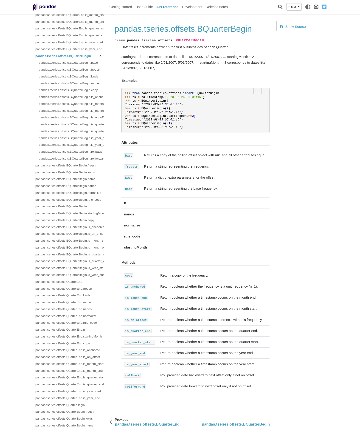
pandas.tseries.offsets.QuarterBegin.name (64, 425)
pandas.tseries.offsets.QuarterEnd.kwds (62, 295)
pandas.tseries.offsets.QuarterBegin (60, 405)
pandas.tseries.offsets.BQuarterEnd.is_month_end (69, 21)
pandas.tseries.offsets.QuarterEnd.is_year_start (68, 391)
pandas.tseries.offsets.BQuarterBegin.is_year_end (71, 138)
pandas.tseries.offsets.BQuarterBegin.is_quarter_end (71, 124)
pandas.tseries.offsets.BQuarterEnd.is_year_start (69, 42)
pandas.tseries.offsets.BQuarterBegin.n (62, 206)
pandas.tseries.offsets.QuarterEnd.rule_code (66, 322)
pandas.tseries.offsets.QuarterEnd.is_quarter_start (69, 377)
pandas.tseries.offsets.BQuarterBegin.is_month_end (71, 104)
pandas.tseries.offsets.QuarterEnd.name (63, 302)
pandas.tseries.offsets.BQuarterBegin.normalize (68, 192)
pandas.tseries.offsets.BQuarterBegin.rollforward (71, 158)
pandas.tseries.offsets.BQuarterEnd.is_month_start (69, 15)
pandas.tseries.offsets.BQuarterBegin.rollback (70, 151)
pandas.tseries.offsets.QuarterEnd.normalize (66, 316)
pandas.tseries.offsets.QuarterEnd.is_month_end (69, 370)
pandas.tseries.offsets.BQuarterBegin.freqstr (69, 69)
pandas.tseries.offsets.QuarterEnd (58, 281)
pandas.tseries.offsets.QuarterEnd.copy (62, 343)
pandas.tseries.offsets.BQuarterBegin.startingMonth (69, 213)
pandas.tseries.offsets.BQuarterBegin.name (69, 83)
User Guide (144, 7)
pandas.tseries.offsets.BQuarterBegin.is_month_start (71, 110)
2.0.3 (292, 7)
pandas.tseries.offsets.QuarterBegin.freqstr (64, 411)
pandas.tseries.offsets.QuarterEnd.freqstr (63, 288)
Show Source (293, 27)
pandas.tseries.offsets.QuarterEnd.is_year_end (67, 398)
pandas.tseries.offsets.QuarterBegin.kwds (64, 418)
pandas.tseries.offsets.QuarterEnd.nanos (63, 309)
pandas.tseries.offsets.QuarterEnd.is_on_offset (67, 357)
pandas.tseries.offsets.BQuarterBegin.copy (68, 90)
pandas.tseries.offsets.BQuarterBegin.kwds (68, 76)
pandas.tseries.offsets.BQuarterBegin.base (68, 62)
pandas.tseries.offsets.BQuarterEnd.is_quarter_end (69, 35)
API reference (167, 7)
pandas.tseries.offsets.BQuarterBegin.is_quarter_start (71, 131)
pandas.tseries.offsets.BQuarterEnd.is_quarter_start (69, 28)
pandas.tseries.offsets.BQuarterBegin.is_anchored (71, 97)
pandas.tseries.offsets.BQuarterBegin (63, 56)
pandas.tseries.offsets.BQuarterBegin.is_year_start (71, 144)
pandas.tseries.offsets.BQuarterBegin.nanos (65, 186)
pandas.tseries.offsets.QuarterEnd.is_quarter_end (69, 384)
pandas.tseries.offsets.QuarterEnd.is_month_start (69, 364)
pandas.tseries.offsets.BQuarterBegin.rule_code (68, 199)
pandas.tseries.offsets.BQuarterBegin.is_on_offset (71, 117)
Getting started (121, 7)
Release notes (217, 7)
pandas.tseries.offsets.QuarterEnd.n (60, 329)
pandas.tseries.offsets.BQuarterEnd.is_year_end (68, 49)
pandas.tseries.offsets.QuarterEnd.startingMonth (68, 336)
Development (192, 7)
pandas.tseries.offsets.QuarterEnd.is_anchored (67, 350)
